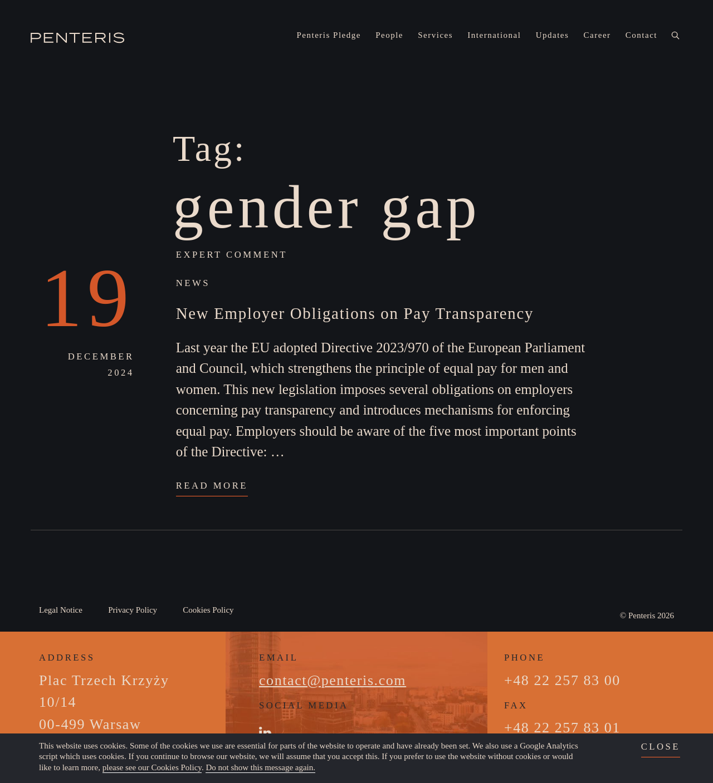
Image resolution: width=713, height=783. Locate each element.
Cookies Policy (208, 609)
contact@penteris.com (332, 680)
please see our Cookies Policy (152, 767)
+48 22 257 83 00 (562, 680)
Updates (552, 35)
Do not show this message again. (260, 767)
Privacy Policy (132, 609)
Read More (212, 485)
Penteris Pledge (329, 35)
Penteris (641, 615)
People (389, 35)
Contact (641, 35)
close (660, 746)
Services (435, 35)
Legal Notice (60, 609)
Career (597, 35)
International (494, 35)
